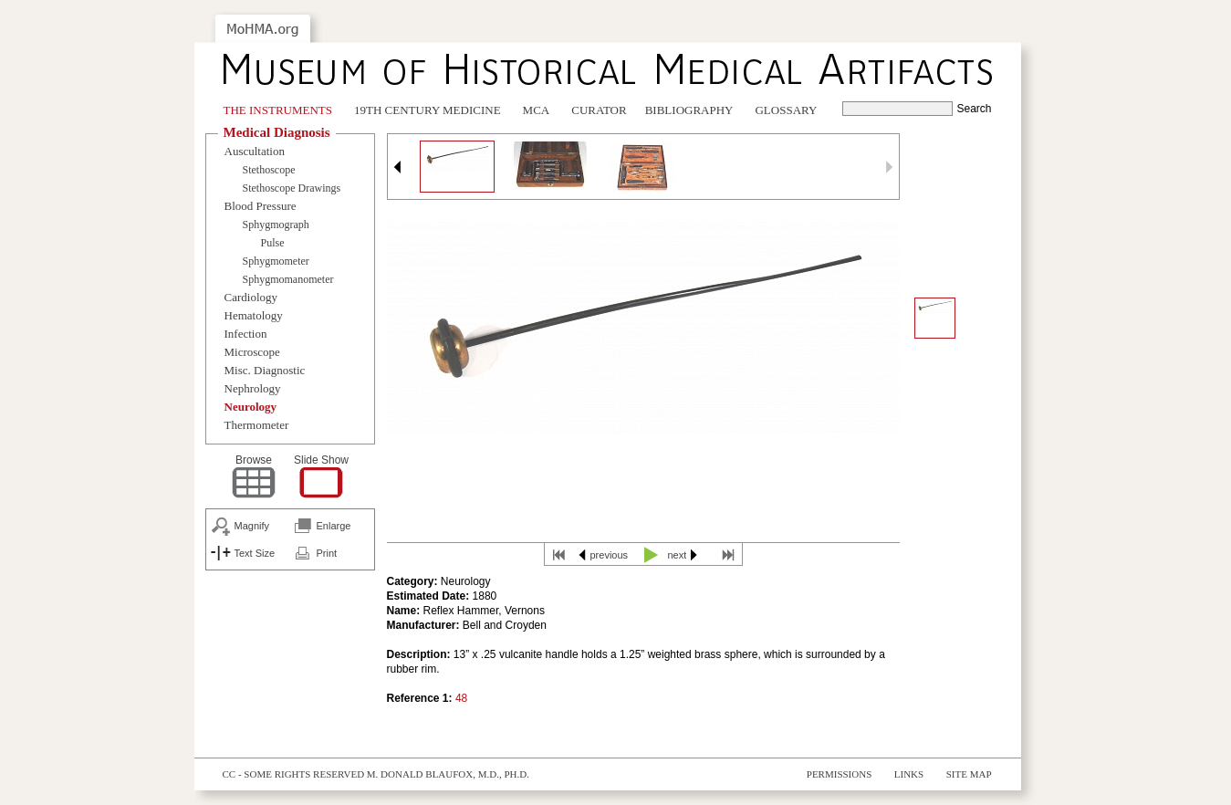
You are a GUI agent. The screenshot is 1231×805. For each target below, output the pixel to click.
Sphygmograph (276, 224)
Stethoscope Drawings (292, 188)
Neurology (250, 406)
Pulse (273, 242)
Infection (245, 333)
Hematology (253, 315)
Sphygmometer (276, 261)
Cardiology (251, 297)
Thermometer (256, 425)
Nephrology (252, 388)
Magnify (252, 525)
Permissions (839, 773)
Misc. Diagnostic (265, 370)
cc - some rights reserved (294, 773)
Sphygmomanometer (288, 279)
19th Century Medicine (427, 110)
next (677, 555)
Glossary (786, 110)
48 (461, 698)
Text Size (255, 553)
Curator (598, 110)
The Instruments (278, 110)
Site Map (969, 773)
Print (327, 553)
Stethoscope (269, 169)
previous (609, 554)
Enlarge (334, 525)
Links (908, 773)
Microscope (252, 352)
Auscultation (254, 151)
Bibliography (689, 110)
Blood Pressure (260, 206)
